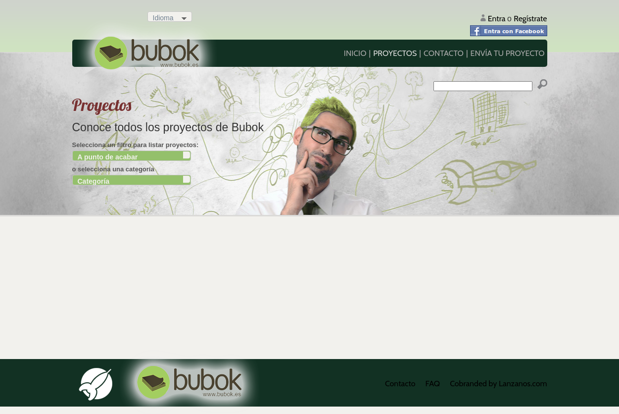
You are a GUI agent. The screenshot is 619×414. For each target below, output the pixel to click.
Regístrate (530, 18)
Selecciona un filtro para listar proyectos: (135, 145)
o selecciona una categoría (113, 169)
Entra (497, 18)
